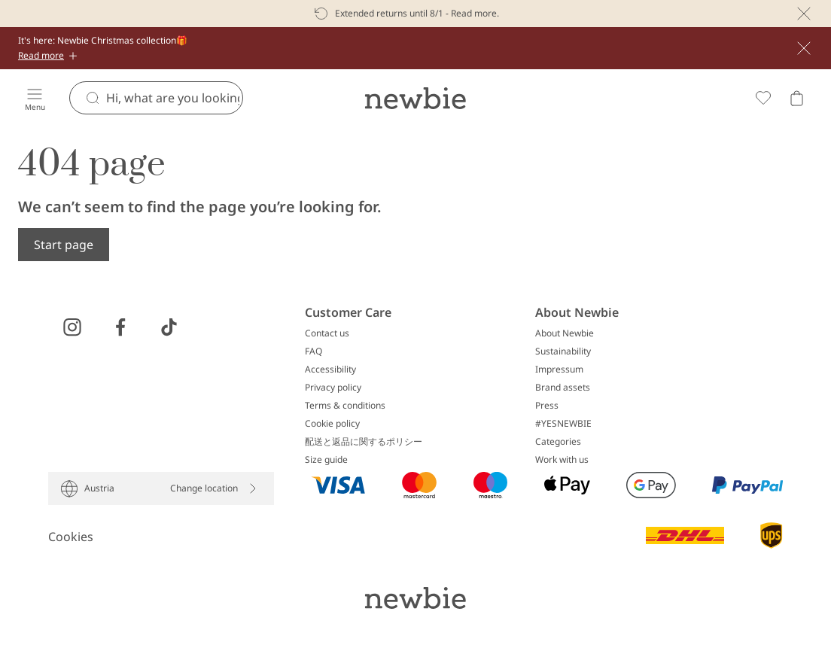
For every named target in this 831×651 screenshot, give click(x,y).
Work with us (562, 460)
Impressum (559, 370)
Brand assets (562, 388)
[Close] (804, 13)
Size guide (326, 460)
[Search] (174, 98)
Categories (558, 442)
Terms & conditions (345, 406)
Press (547, 406)
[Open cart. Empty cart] (796, 97)
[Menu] (34, 97)
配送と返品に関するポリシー (363, 442)
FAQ (313, 351)
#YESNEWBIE (563, 424)
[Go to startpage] (415, 98)
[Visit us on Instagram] (72, 327)
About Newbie (564, 333)
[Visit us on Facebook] (120, 327)
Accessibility (330, 370)
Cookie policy (332, 424)
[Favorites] (763, 97)
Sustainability (563, 351)
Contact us (327, 333)
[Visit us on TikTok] (169, 327)
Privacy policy (333, 388)
